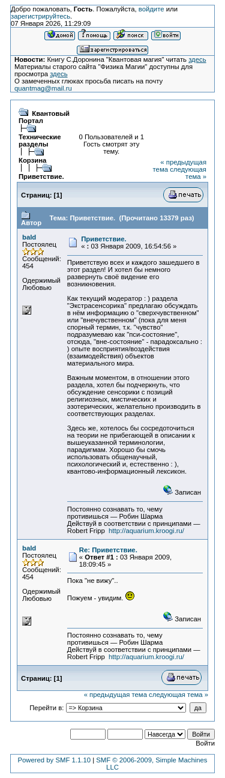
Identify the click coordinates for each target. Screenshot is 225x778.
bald (29, 237)
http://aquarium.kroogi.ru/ (146, 530)
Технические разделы (40, 140)
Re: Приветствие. (108, 549)
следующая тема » (188, 173)
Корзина (32, 160)
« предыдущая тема (115, 694)
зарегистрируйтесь (40, 16)
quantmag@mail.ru (43, 88)
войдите (151, 9)
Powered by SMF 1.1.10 (54, 760)
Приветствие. (41, 176)
